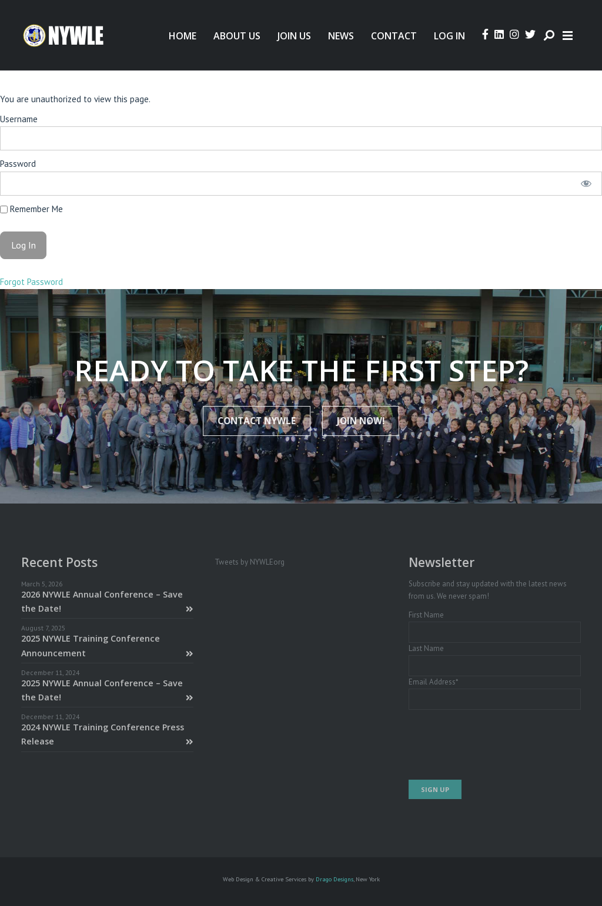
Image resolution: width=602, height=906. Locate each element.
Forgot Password (31, 281)
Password (18, 163)
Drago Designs (334, 879)
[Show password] (586, 184)
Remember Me (31, 208)
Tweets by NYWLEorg (250, 562)
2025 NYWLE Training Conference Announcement (107, 645)
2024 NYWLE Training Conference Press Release (107, 734)
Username (19, 119)
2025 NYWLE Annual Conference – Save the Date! (107, 690)
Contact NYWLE (259, 420)
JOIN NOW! (358, 420)
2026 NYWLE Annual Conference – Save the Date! (107, 601)
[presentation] (498, 745)
